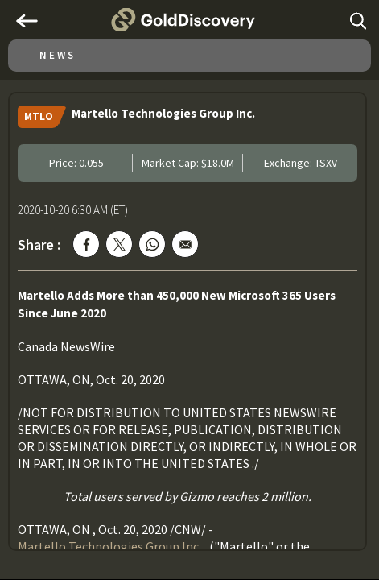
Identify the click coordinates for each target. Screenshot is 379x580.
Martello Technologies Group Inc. (109, 546)
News (57, 55)
